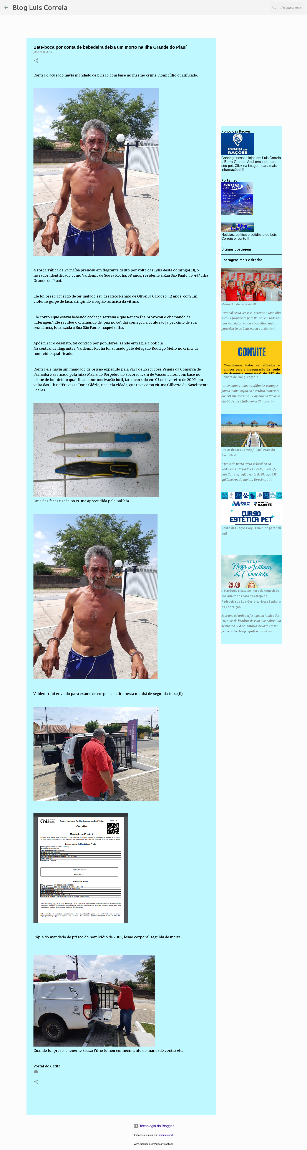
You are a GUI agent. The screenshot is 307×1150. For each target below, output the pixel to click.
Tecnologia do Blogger (153, 1126)
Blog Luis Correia (40, 7)
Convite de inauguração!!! (239, 377)
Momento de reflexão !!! (238, 304)
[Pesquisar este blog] (281, 7)
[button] (36, 61)
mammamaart (165, 1135)
